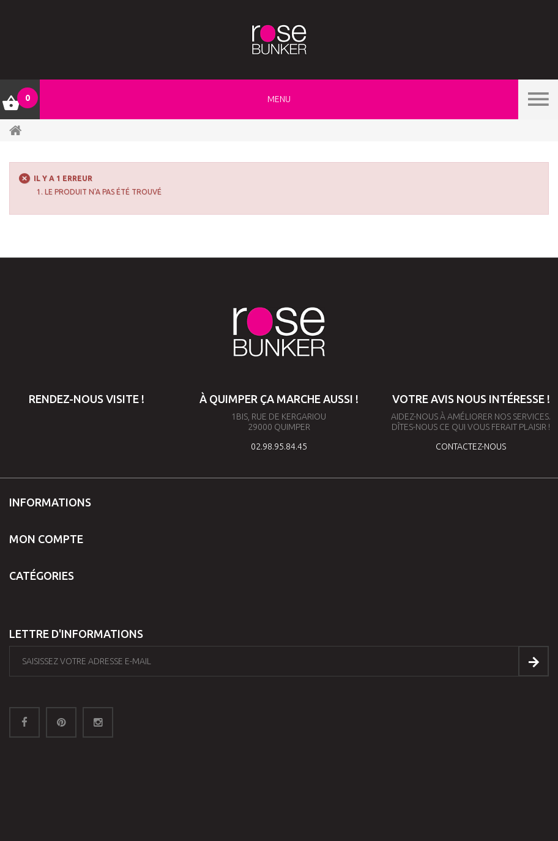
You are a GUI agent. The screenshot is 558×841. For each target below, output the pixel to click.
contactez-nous (471, 446)
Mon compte (46, 539)
